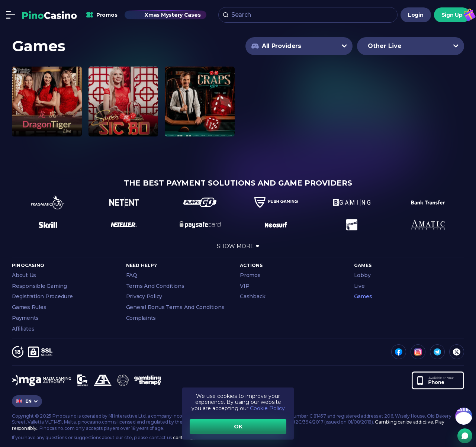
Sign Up (452, 15)
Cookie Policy (267, 408)
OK (238, 426)
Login (416, 15)
